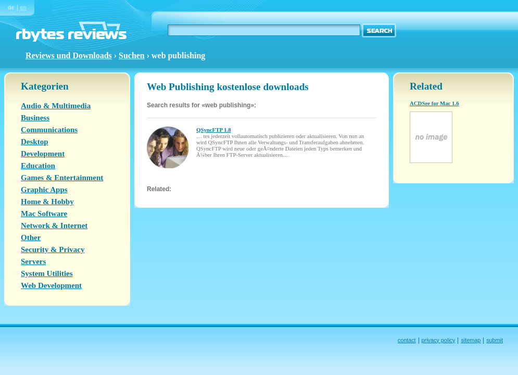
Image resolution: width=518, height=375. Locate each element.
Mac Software (44, 213)
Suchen (132, 55)
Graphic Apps (44, 189)
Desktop (34, 142)
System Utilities (47, 273)
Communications (49, 130)
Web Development (51, 285)
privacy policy (439, 340)
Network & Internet (54, 225)
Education (38, 165)
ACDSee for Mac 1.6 (434, 103)
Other (31, 237)
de (11, 7)
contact (407, 340)
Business (35, 118)
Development (43, 153)
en (23, 7)
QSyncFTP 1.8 (213, 130)
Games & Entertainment (62, 177)
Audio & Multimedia (56, 106)
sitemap (471, 340)
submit (494, 340)
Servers (33, 261)
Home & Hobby (47, 201)
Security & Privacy (52, 249)
